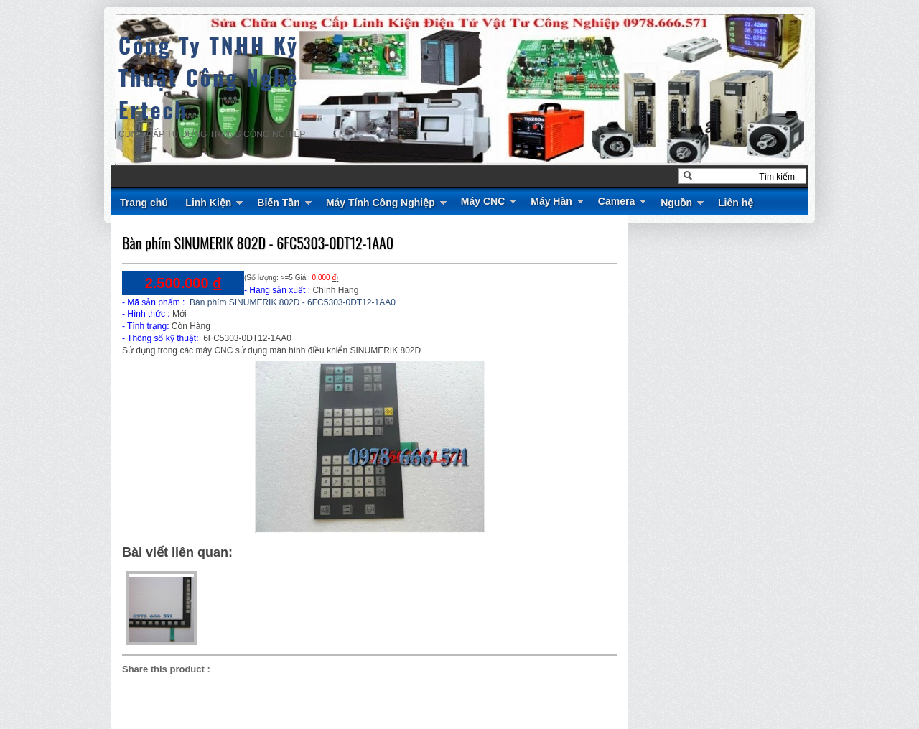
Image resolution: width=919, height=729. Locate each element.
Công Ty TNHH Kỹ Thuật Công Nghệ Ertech (208, 77)
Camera (616, 201)
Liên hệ (735, 202)
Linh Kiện (208, 202)
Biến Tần (278, 202)
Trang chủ (144, 202)
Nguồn (676, 202)
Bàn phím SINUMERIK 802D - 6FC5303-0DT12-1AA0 (257, 243)
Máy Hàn (551, 201)
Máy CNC (483, 201)
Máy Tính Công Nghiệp (380, 202)
